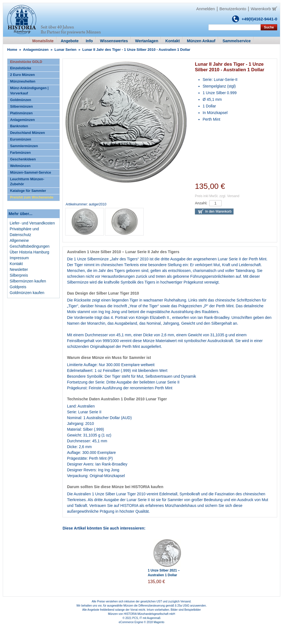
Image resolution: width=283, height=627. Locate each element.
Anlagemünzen (35, 49)
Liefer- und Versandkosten (32, 223)
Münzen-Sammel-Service (30, 172)
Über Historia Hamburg (29, 252)
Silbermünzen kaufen (28, 281)
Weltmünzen (20, 166)
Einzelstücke (20, 68)
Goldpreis (18, 287)
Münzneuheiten (22, 81)
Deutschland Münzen (27, 133)
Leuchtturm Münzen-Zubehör (27, 181)
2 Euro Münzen (22, 75)
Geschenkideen (23, 159)
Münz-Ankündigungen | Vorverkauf (29, 90)
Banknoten (19, 126)
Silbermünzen (21, 107)
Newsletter (19, 269)
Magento (159, 622)
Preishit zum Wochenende (31, 197)
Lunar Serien (65, 49)
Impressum (19, 258)
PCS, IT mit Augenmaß (146, 618)
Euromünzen (20, 139)
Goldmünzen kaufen (27, 292)
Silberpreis (19, 275)
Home (12, 49)
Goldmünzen (20, 100)
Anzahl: (201, 203)
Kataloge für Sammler (28, 191)
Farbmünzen (20, 153)
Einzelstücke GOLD (26, 62)
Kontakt (16, 263)
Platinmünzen (21, 113)
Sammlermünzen (24, 146)
